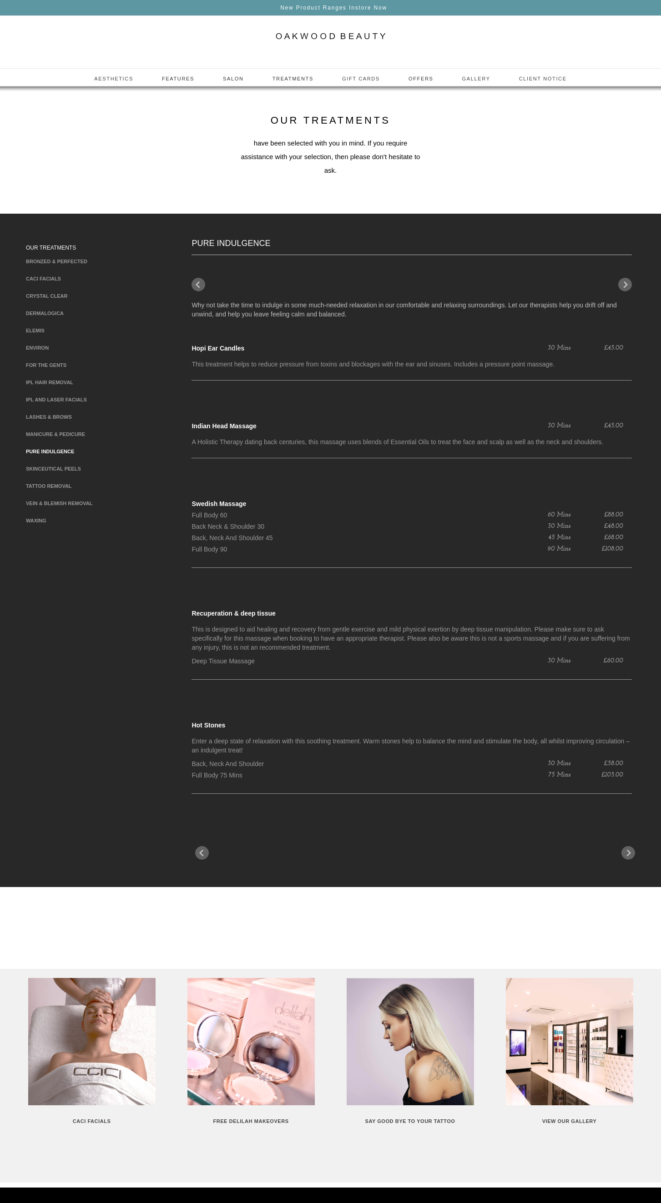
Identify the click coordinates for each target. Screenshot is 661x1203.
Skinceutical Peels (53, 468)
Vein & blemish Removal (59, 503)
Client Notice (543, 78)
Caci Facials (43, 278)
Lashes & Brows (49, 417)
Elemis (35, 330)
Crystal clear (46, 296)
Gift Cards (361, 78)
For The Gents (46, 365)
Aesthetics (113, 78)
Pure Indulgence (50, 451)
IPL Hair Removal (49, 382)
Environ (37, 348)
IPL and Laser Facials (56, 399)
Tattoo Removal (49, 486)
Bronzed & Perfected (56, 261)
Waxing (36, 520)
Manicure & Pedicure (55, 434)
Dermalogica (45, 313)
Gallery (476, 78)
